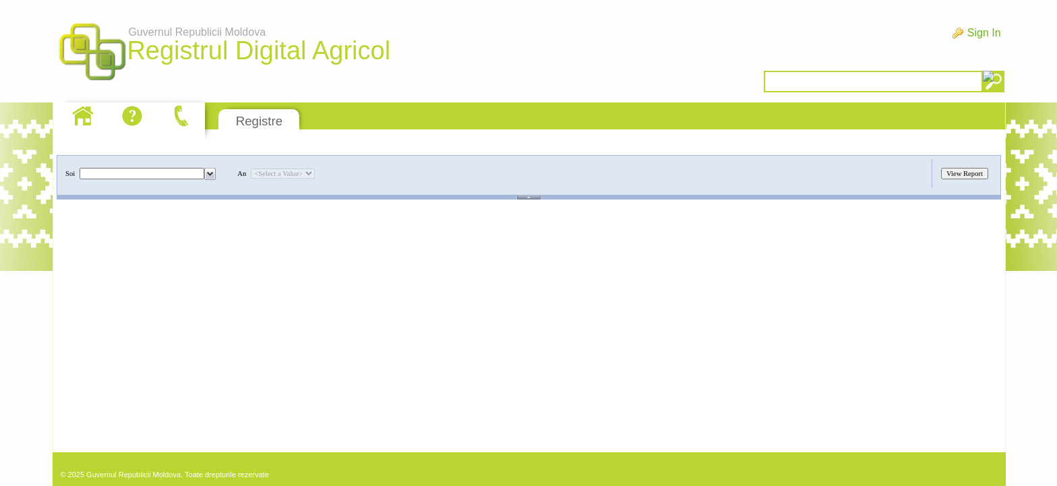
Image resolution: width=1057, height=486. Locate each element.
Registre (259, 121)
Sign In (984, 32)
